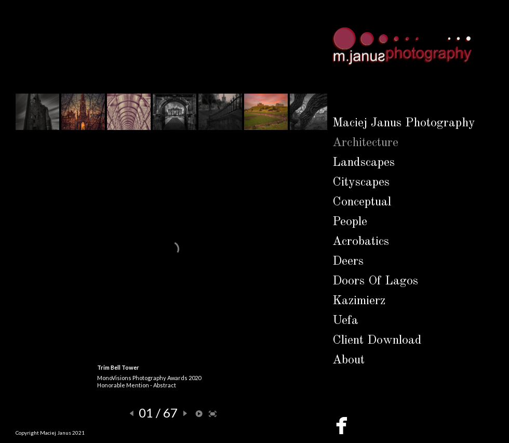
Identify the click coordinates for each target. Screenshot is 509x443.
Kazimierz (358, 301)
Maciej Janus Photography (403, 123)
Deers (348, 261)
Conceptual (361, 202)
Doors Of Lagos (375, 281)
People (349, 222)
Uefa (345, 321)
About (348, 360)
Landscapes (363, 163)
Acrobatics (360, 242)
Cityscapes (361, 182)
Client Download (377, 340)
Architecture (365, 143)
